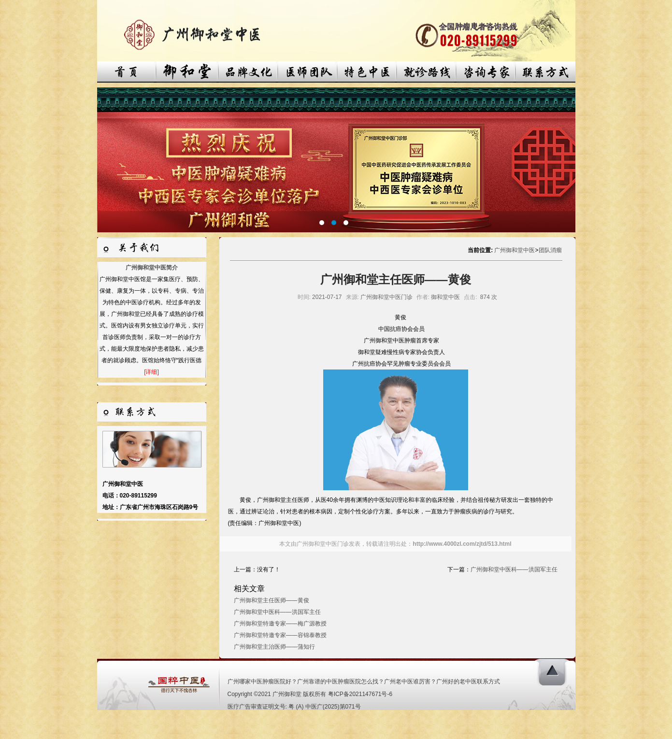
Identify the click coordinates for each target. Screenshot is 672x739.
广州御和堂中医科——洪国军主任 (514, 569)
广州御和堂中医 (514, 250)
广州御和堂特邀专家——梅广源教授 (280, 623)
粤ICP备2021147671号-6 (360, 694)
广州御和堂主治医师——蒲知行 (274, 646)
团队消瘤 (550, 250)
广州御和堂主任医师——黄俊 (271, 600)
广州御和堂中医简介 (152, 267)
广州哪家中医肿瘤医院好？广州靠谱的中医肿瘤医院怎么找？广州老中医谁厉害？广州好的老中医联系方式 (364, 681)
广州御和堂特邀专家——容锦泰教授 (280, 635)
